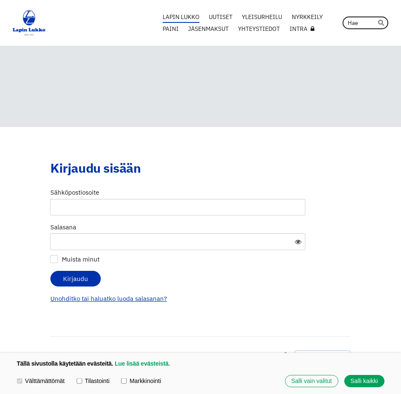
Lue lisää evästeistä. (142, 363)
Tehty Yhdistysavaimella (322, 332)
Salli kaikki (364, 380)
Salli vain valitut (311, 380)
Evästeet (262, 332)
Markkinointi (141, 380)
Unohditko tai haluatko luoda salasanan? (187, 274)
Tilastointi (93, 380)
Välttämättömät (41, 380)
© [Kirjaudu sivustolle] (53, 332)
